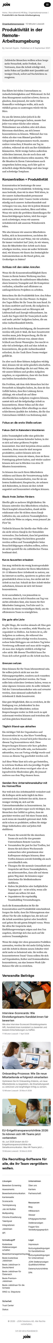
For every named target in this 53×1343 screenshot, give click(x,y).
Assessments (8, 1189)
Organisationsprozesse (13, 24)
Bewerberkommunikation (13, 1193)
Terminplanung (9, 1205)
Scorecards (7, 1201)
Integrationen (8, 1225)
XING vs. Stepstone (11, 1292)
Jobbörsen (7, 1229)
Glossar (31, 1215)
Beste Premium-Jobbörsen (9, 1279)
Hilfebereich (33, 1211)
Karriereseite (8, 1197)
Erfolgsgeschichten (37, 1219)
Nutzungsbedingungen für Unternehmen (39, 1256)
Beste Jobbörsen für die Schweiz (13, 1286)
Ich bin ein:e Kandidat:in (26, 1331)
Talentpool (7, 1221)
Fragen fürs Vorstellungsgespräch (38, 1228)
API (3, 1233)
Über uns (32, 1185)
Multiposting (8, 1213)
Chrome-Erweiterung (11, 1217)
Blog (30, 1207)
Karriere (32, 1189)
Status (5, 1309)
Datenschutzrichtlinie (38, 1268)
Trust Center (8, 1305)
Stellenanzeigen (35, 1223)
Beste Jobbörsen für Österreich (11, 1272)
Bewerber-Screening (11, 1185)
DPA (30, 1272)
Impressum (33, 1244)
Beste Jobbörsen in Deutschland (11, 1266)
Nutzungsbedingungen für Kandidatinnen (39, 1249)
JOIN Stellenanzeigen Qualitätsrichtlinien (38, 1263)
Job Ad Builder (9, 1209)
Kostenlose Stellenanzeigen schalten (9, 1247)
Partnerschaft (34, 1193)
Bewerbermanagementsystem (13, 1254)
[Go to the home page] (6, 5)
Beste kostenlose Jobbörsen (10, 1259)
